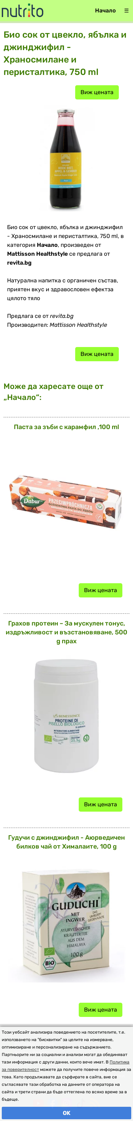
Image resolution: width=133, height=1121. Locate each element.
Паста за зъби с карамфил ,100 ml (66, 427)
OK (67, 1113)
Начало (105, 10)
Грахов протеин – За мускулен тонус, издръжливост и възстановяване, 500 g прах (66, 632)
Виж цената (97, 92)
